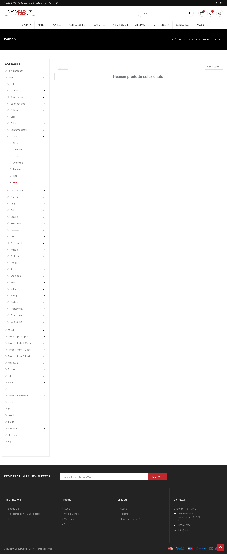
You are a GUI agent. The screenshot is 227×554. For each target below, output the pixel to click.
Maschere (16, 223)
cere (10, 408)
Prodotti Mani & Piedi (19, 356)
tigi (9, 441)
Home (170, 39)
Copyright (18, 149)
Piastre (14, 249)
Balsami (15, 110)
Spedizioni (13, 508)
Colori (14, 123)
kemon (217, 39)
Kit (9, 376)
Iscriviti (157, 476)
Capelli (67, 508)
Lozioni (14, 90)
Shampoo (16, 276)
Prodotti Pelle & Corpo (20, 343)
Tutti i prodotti (15, 70)
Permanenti (17, 243)
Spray (14, 295)
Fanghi (14, 197)
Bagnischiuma (18, 103)
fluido (11, 422)
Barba (11, 369)
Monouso (13, 362)
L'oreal (16, 156)
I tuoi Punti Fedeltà (130, 519)
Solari (13, 289)
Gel (12, 210)
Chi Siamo (13, 519)
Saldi (194, 39)
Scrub (13, 269)
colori (11, 415)
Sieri (13, 282)
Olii (12, 236)
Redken (17, 169)
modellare (13, 428)
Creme (205, 39)
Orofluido (18, 162)
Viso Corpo (16, 321)
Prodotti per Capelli (18, 336)
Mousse (15, 230)
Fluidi (13, 203)
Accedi (124, 508)
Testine (14, 302)
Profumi (15, 256)
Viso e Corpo (71, 513)
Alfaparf (17, 143)
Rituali (14, 262)
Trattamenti (17, 308)
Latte (13, 84)
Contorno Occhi (19, 130)
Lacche (14, 216)
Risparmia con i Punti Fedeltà (24, 513)
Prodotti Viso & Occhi (19, 349)
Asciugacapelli (18, 97)
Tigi (15, 175)
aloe (10, 402)
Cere (13, 116)
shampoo (13, 435)
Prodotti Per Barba (18, 395)
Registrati (125, 513)
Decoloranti (17, 190)
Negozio (182, 39)
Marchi (11, 330)
